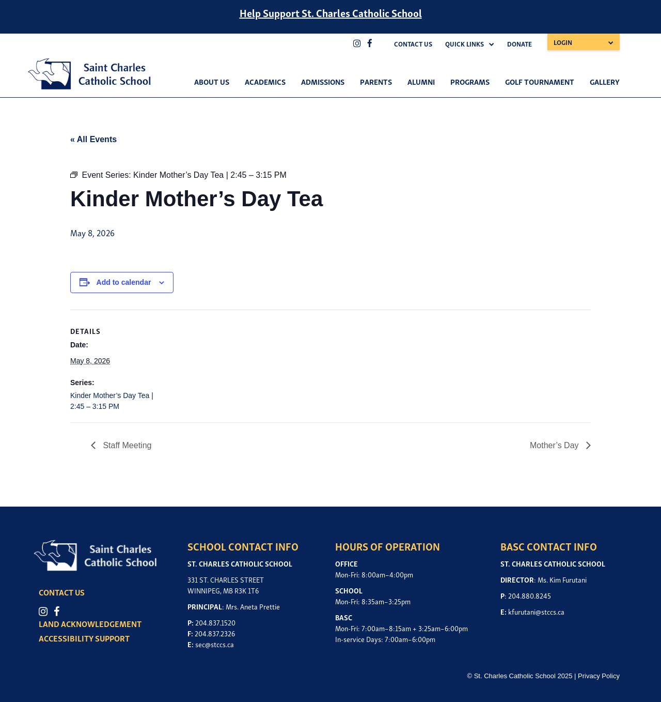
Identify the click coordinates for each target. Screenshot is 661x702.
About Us (211, 81)
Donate (519, 43)
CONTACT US (62, 592)
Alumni (421, 81)
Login (563, 42)
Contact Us (413, 43)
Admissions (322, 81)
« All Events (93, 139)
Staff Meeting (126, 445)
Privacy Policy (599, 676)
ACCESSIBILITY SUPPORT (84, 638)
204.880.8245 (529, 595)
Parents (376, 81)
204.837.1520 (215, 622)
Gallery (605, 81)
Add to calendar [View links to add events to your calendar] (124, 282)
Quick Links (464, 43)
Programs (470, 81)
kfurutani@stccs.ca (536, 611)
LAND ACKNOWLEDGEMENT (90, 623)
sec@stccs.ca (214, 644)
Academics (265, 81)
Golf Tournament (539, 81)
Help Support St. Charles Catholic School (331, 12)
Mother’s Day (555, 445)
